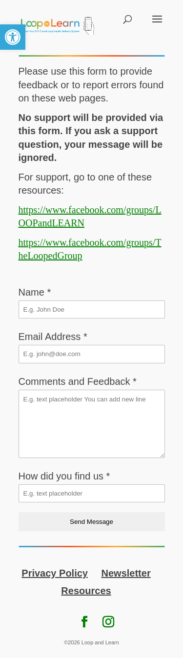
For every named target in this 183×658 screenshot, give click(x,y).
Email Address (53, 336)
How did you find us (64, 476)
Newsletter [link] (126, 573)
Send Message (91, 521)
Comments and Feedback (78, 381)
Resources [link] (86, 590)
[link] (12, 37)
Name (35, 292)
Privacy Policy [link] (54, 573)
